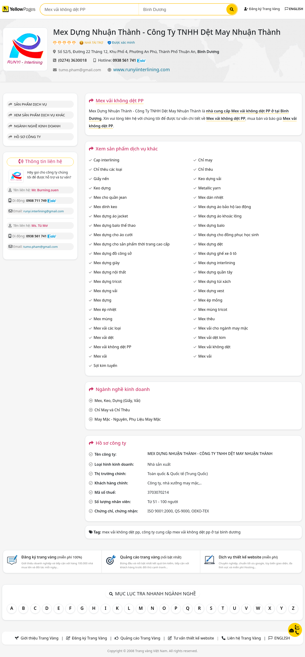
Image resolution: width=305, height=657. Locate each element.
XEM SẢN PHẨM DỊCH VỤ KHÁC (37, 115)
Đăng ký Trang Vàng (262, 9)
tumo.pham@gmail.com (80, 69)
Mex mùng (103, 318)
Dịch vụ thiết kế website (248, 557)
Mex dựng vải (105, 290)
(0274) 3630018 (72, 60)
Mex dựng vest (211, 290)
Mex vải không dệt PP (112, 346)
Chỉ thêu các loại (108, 169)
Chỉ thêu (205, 169)
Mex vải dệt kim (212, 337)
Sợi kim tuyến (105, 365)
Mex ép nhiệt (105, 309)
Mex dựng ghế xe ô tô (217, 253)
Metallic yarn (209, 188)
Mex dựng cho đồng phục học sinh (228, 234)
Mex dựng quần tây (215, 272)
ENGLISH (294, 9)
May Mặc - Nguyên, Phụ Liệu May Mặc (128, 419)
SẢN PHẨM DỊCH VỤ (28, 104)
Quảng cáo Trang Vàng (140, 638)
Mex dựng (102, 300)
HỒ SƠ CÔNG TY (25, 136)
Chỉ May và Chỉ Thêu (112, 409)
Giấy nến (101, 178)
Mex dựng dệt (210, 244)
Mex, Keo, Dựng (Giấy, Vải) (117, 400)
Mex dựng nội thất (110, 272)
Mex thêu (206, 318)
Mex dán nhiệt (210, 197)
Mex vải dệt (104, 337)
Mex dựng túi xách (214, 281)
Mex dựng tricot (108, 281)
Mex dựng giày (106, 262)
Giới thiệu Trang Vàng (40, 638)
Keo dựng (102, 188)
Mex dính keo (105, 206)
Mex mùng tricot (212, 309)
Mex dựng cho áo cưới (113, 234)
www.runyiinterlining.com (141, 69)
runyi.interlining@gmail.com (43, 211)
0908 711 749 (36, 200)
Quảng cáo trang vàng (150, 557)
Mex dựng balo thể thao (115, 225)
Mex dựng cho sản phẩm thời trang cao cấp (132, 244)
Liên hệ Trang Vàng (244, 638)
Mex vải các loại (107, 328)
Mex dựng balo (211, 225)
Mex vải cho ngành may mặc (223, 328)
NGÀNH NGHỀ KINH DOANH (34, 126)
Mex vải (100, 356)
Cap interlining (106, 160)
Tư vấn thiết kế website (194, 638)
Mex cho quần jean (110, 197)
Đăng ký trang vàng (51, 557)
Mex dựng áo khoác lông (220, 216)
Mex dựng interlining (216, 262)
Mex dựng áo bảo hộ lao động (224, 206)
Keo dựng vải (209, 178)
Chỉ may (205, 160)
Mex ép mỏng (210, 300)
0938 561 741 (124, 60)
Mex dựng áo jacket (111, 216)
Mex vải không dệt (214, 346)
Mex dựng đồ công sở (113, 253)
